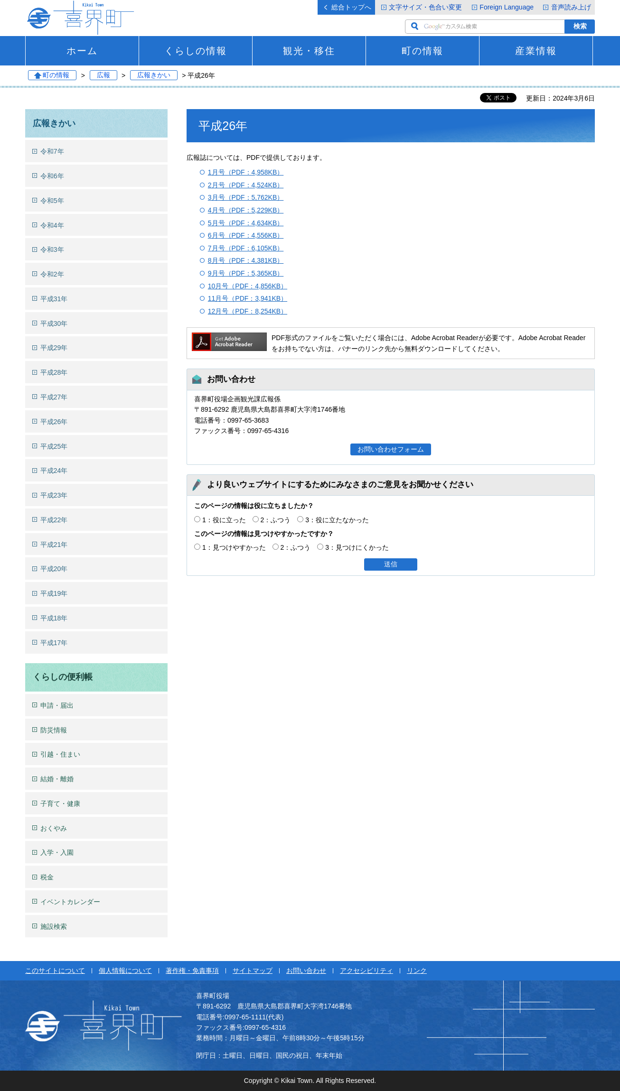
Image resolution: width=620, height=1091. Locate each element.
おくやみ (53, 828)
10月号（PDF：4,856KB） (247, 286)
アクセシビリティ (366, 970)
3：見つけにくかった (357, 547)
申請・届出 (57, 705)
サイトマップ (252, 970)
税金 (47, 877)
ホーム (82, 51)
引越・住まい (60, 754)
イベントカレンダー (70, 902)
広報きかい (153, 75)
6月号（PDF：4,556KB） (246, 235)
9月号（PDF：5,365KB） (246, 273)
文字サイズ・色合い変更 (425, 7)
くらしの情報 (195, 51)
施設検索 (53, 926)
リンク (417, 970)
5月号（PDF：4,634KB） (246, 223)
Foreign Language (506, 7)
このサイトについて (55, 970)
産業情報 (536, 51)
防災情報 (53, 730)
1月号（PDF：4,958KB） (246, 172)
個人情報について (125, 970)
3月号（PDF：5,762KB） (246, 197)
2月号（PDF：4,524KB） (246, 185)
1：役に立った (224, 520)
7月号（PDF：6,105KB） (246, 248)
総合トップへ (351, 7)
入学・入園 (57, 852)
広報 (103, 75)
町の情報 (422, 51)
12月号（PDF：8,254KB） (247, 311)
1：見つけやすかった (234, 547)
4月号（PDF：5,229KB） (246, 210)
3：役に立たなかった (337, 520)
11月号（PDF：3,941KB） (247, 298)
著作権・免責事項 (192, 970)
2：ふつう (276, 520)
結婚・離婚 (57, 779)
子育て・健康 (60, 803)
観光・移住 (309, 51)
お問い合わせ (306, 970)
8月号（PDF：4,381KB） (246, 260)
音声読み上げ (571, 7)
